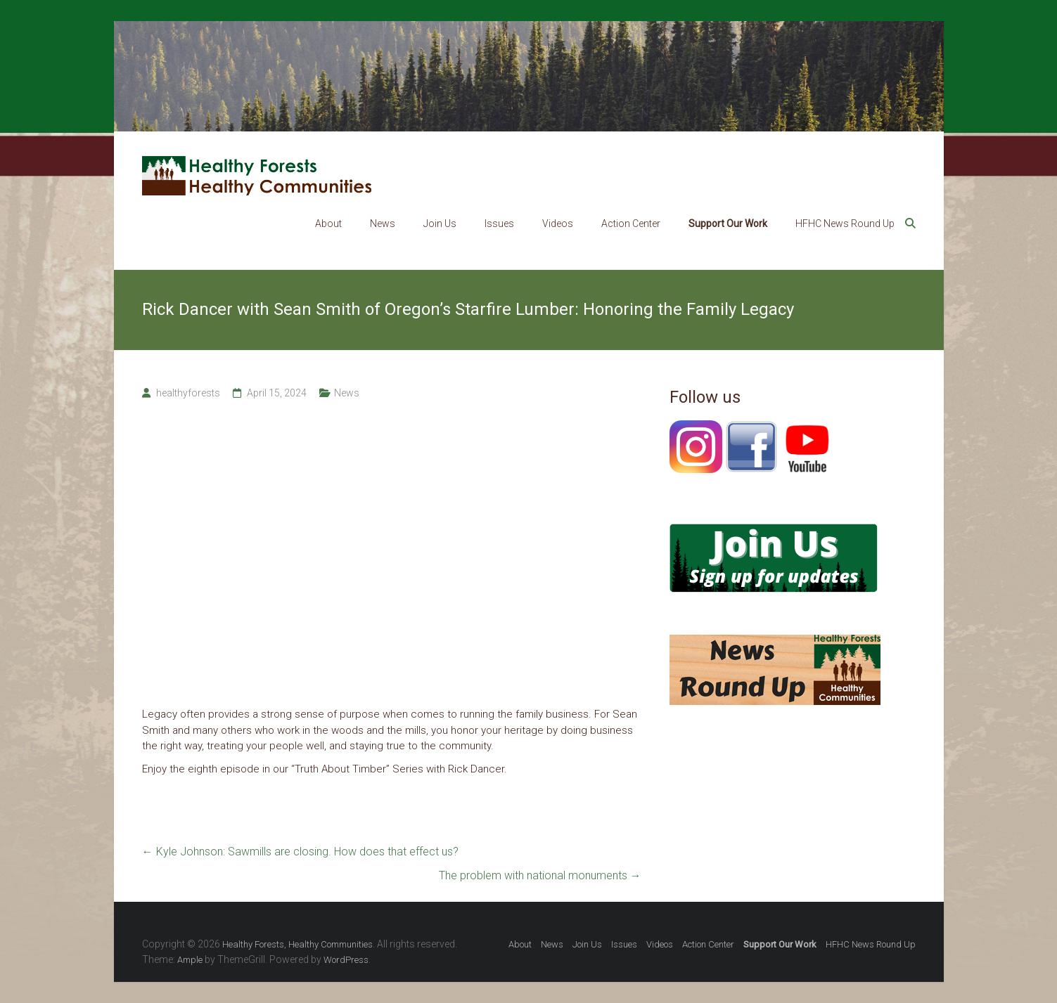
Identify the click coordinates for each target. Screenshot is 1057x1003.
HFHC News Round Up (845, 223)
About (328, 223)
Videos (557, 223)
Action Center (630, 223)
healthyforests (188, 393)
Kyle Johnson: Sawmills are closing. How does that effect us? (300, 851)
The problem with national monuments (540, 875)
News (382, 223)
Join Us (439, 223)
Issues (499, 223)
